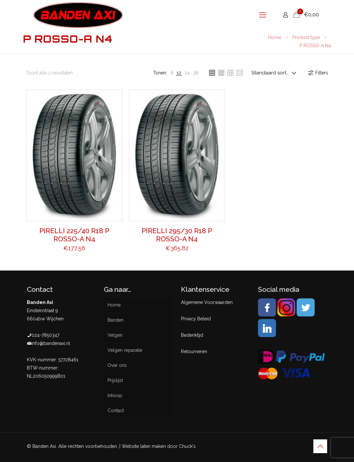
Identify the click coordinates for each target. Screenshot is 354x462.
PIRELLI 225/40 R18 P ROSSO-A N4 (74, 235)
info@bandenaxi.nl (50, 343)
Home (274, 37)
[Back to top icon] (320, 446)
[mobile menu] (262, 14)
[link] (172, 73)
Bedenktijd (192, 335)
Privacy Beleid (196, 318)
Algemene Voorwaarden (207, 302)
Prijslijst (115, 380)
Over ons (117, 365)
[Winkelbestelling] (275, 73)
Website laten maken (144, 446)
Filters (317, 72)
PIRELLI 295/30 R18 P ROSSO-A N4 (177, 235)
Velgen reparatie (125, 350)
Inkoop (115, 395)
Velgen (115, 335)
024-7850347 (45, 335)
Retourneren (194, 351)
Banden (116, 320)
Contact (116, 410)
